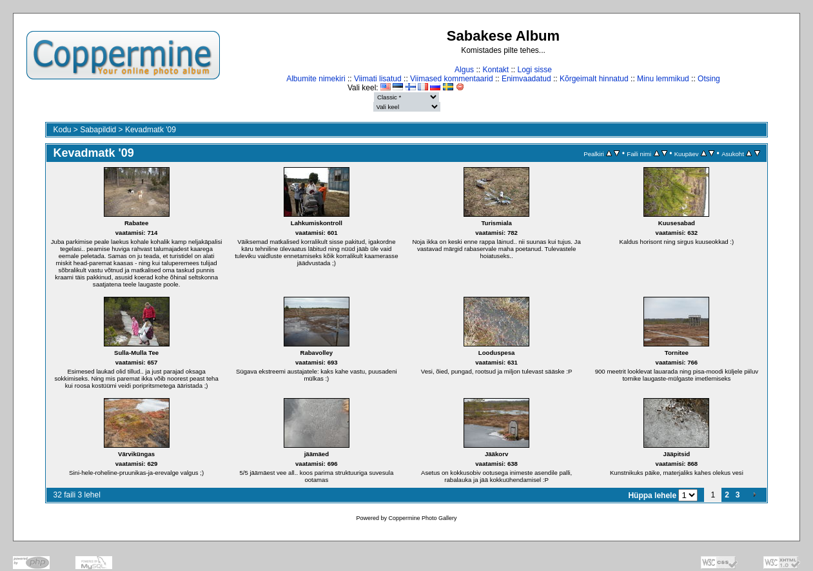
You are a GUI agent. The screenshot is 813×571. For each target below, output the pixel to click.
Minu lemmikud (663, 78)
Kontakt (495, 69)
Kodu (62, 129)
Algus (464, 69)
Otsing (709, 78)
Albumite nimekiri (315, 78)
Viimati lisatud (378, 78)
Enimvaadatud (526, 78)
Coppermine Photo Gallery (422, 518)
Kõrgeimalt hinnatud (594, 78)
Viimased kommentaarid (451, 78)
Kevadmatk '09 (150, 129)
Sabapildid (98, 129)
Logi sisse (535, 69)
